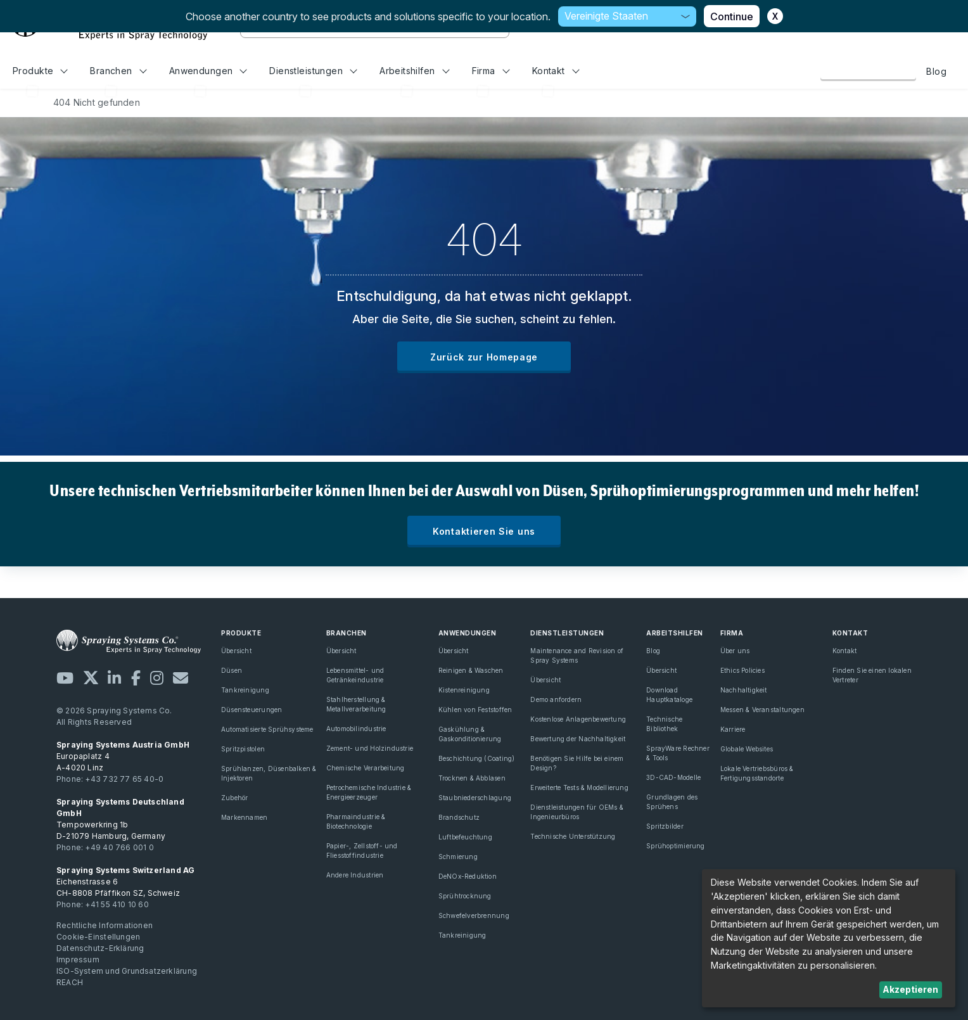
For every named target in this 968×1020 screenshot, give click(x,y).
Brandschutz (459, 817)
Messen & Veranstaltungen (762, 709)
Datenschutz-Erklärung (100, 948)
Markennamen (244, 817)
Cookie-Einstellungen (98, 936)
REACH (69, 982)
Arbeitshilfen (414, 70)
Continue (731, 16)
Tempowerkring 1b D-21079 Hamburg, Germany (120, 819)
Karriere (733, 729)
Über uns (735, 650)
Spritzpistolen (243, 749)
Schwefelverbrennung (473, 915)
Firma (491, 70)
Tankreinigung (245, 690)
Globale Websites (746, 749)
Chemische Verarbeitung (365, 768)
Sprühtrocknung (465, 896)
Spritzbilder (665, 826)
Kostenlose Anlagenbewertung (578, 719)
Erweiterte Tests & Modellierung (579, 787)
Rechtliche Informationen (104, 925)
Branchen (118, 70)
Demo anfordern (556, 699)
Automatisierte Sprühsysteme (267, 729)
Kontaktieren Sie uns (484, 531)
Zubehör (234, 797)
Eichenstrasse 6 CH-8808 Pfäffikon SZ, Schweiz (125, 881)
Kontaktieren (868, 71)
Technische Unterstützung (572, 836)
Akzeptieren (910, 989)
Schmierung (458, 856)
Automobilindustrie (356, 728)
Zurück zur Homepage (484, 357)
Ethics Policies (742, 670)
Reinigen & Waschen (471, 670)
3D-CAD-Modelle (673, 777)
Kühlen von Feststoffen (475, 709)
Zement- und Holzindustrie (369, 748)
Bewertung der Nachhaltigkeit (577, 739)
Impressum (77, 959)
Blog (936, 71)
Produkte (40, 70)
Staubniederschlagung (474, 797)
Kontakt (556, 70)
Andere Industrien (355, 875)
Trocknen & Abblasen (472, 778)
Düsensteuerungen (251, 709)
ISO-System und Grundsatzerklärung (126, 971)
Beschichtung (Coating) (476, 758)
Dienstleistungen (313, 70)
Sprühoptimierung (675, 846)
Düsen (231, 670)
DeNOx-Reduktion (467, 876)
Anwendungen (208, 70)
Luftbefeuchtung (465, 837)
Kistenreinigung (464, 690)
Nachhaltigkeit (743, 690)
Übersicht (236, 650)
